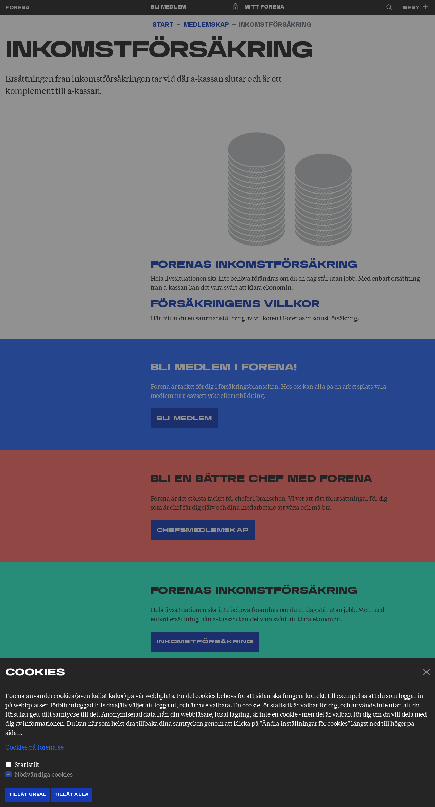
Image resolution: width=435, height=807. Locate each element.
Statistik (27, 764)
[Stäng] (426, 672)
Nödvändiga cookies (44, 774)
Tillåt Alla (71, 794)
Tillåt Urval (27, 794)
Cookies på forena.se (34, 746)
